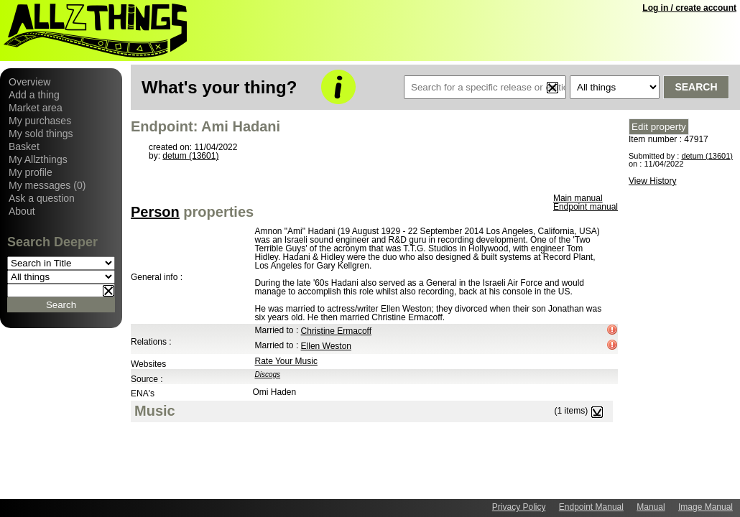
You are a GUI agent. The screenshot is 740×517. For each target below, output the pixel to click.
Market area (36, 107)
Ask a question (42, 198)
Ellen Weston (326, 346)
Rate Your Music (286, 361)
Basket (24, 146)
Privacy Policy (519, 507)
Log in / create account (689, 8)
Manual (651, 507)
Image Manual (705, 507)
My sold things (41, 133)
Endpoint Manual (591, 507)
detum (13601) (190, 156)
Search (696, 87)
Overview (29, 82)
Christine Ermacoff (336, 331)
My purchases (40, 120)
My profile (30, 172)
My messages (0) (47, 185)
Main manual (578, 198)
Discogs (268, 374)
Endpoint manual (585, 207)
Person (155, 212)
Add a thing (34, 95)
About (22, 211)
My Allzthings (38, 159)
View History (652, 181)
